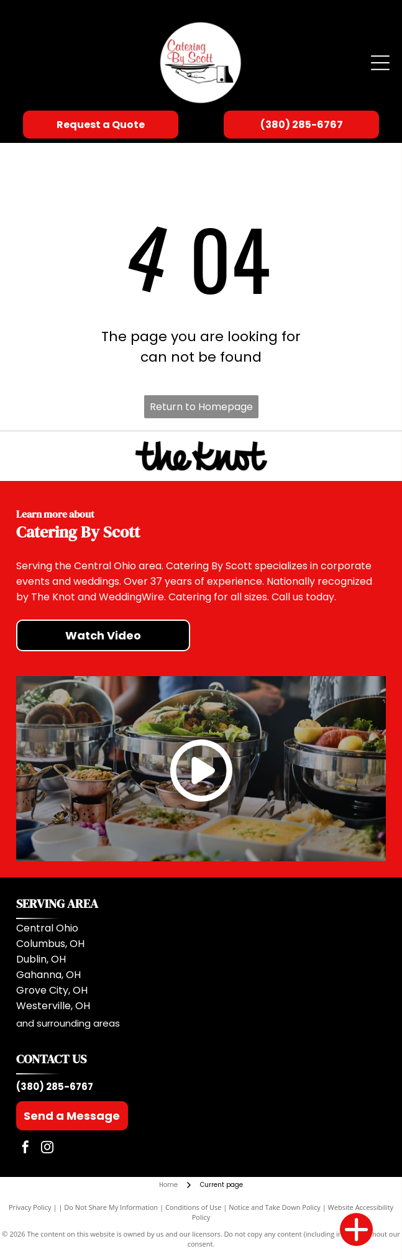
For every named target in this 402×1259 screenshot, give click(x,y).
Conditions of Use (193, 1207)
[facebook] (25, 1149)
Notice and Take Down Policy (275, 1207)
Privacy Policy (30, 1207)
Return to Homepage (201, 407)
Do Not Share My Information (111, 1207)
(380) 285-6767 (54, 1086)
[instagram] (47, 1149)
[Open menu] (380, 62)
